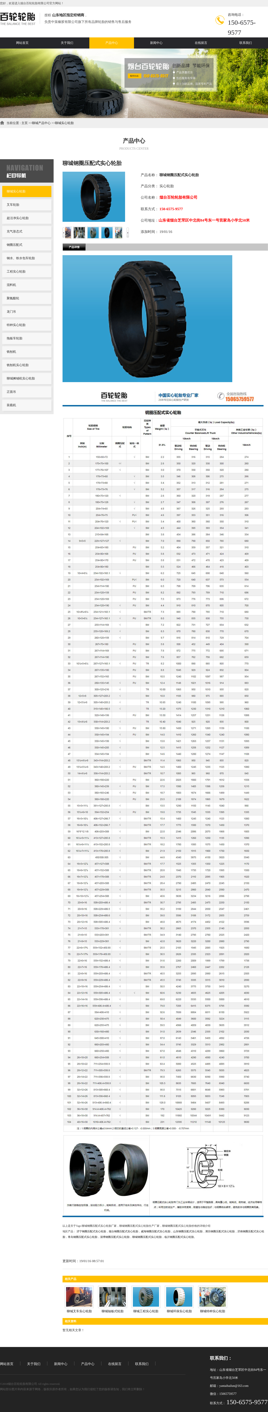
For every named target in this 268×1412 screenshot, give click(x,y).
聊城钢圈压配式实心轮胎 (147, 1237)
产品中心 (87, 1364)
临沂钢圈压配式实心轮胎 (179, 1237)
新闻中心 (60, 1364)
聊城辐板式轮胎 (113, 1311)
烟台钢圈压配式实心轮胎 (123, 1231)
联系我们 (142, 1364)
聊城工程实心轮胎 (145, 1311)
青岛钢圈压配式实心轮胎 (82, 1237)
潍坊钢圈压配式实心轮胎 (220, 1231)
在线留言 (114, 1364)
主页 (24, 123)
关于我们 (33, 1364)
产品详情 (74, 247)
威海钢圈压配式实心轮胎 (155, 1231)
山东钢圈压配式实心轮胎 (188, 1231)
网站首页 (6, 1364)
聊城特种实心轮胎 (212, 1311)
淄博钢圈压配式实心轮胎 (115, 1237)
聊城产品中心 (41, 123)
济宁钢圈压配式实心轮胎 (91, 1231)
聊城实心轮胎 (64, 123)
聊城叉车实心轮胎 (79, 1311)
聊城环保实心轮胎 (179, 1311)
